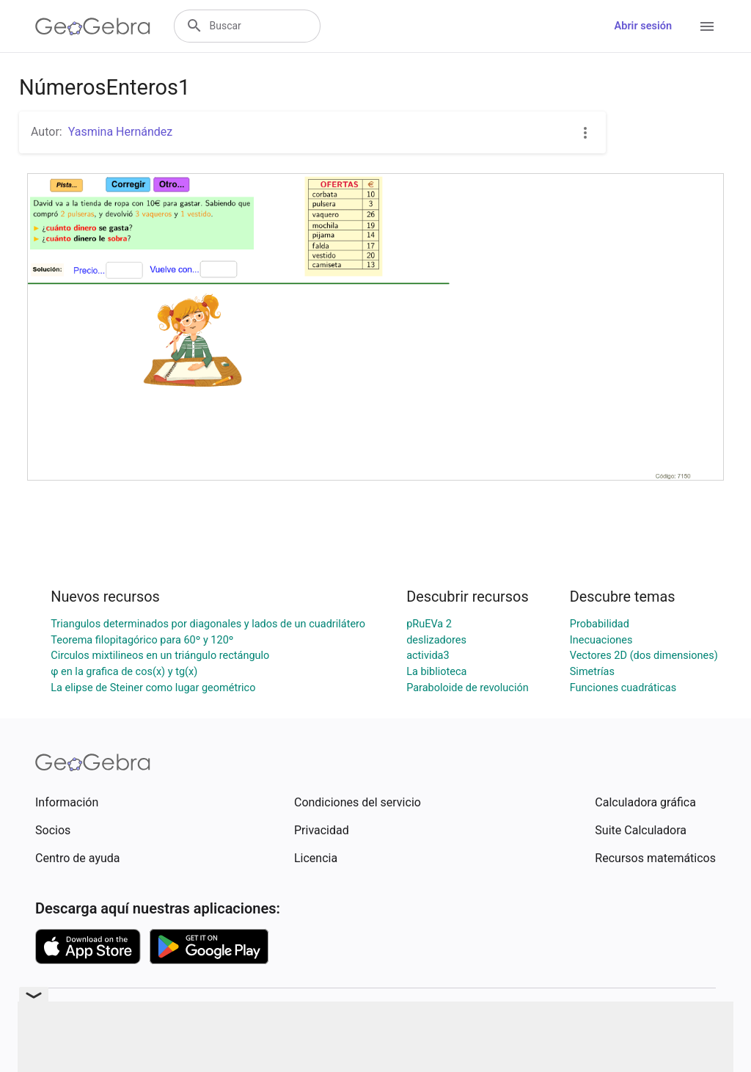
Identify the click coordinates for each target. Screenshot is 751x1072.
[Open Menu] (707, 26)
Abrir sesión (643, 26)
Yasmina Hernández (120, 132)
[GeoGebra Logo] (92, 26)
